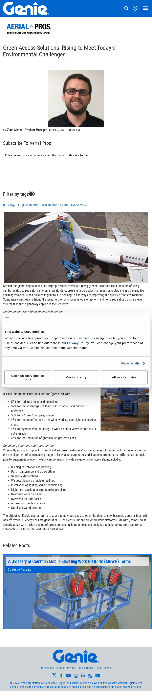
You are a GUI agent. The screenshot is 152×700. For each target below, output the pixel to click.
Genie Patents (104, 667)
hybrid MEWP (79, 205)
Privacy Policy (78, 343)
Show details (130, 363)
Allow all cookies (124, 377)
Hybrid (64, 205)
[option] (77, 592)
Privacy (71, 667)
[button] (5, 592)
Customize (76, 377)
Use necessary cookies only (28, 377)
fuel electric (49, 205)
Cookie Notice (86, 667)
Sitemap (60, 667)
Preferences (47, 667)
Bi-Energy (9, 205)
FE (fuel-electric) (28, 205)
